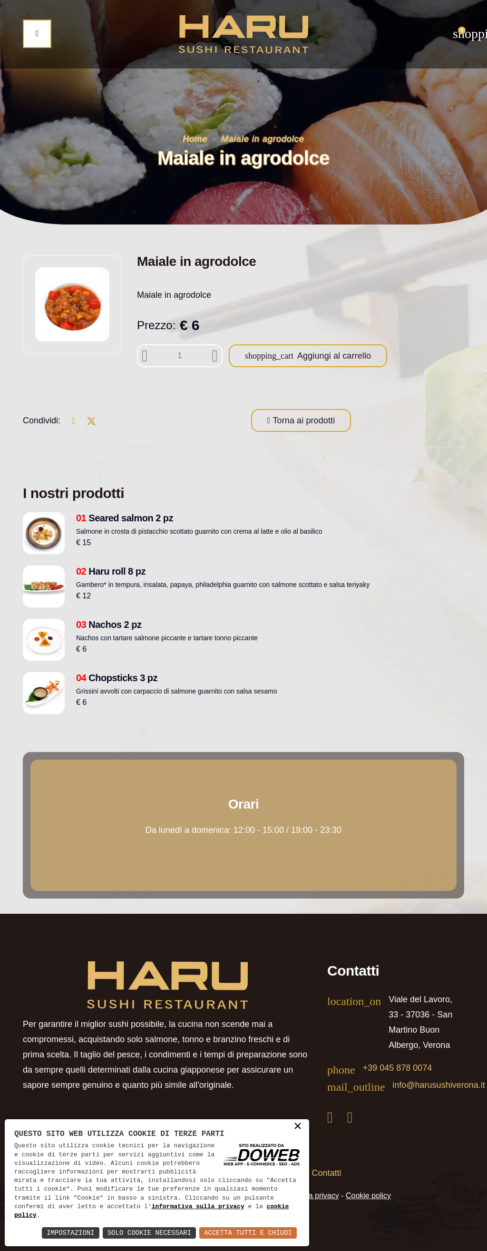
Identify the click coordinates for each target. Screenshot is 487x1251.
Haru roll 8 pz (111, 571)
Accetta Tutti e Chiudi (248, 1232)
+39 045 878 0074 (397, 1068)
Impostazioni (71, 1232)
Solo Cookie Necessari (149, 1232)
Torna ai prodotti (303, 420)
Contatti (326, 1173)
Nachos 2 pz (109, 624)
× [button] (297, 1126)
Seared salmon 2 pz (124, 518)
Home (195, 139)
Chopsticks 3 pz (116, 678)
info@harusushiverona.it (438, 1085)
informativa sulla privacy (198, 1206)
